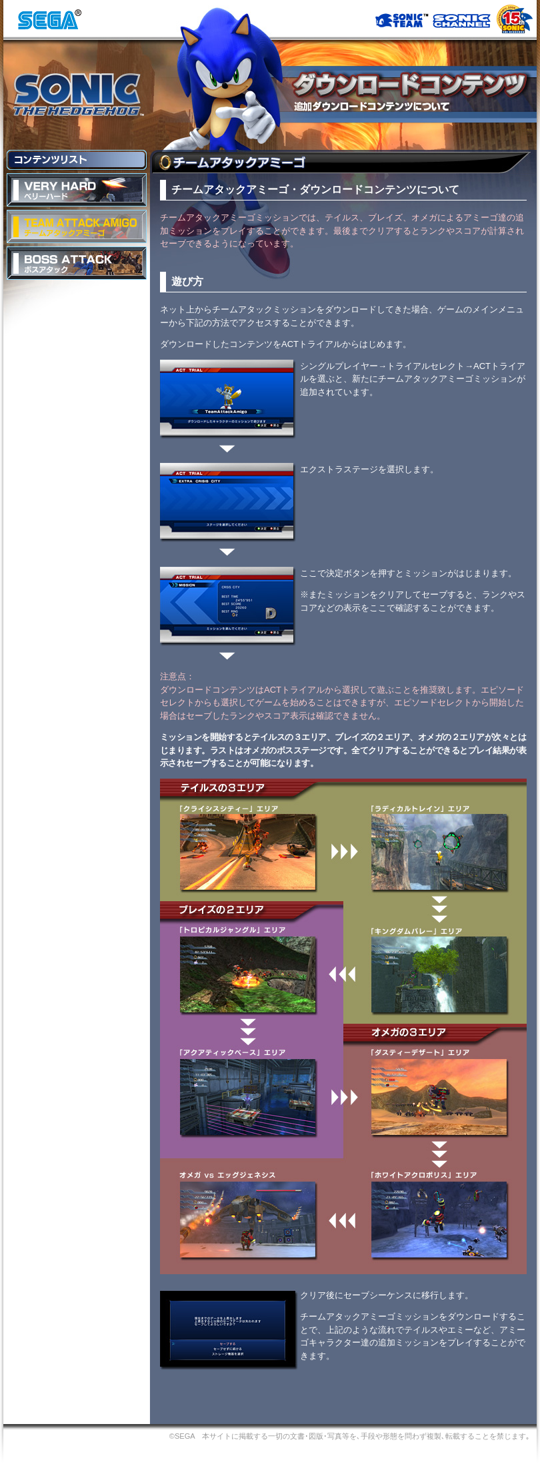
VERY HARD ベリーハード (77, 189)
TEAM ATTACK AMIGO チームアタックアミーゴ (77, 226)
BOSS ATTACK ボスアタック (77, 263)
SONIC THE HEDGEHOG (77, 94)
